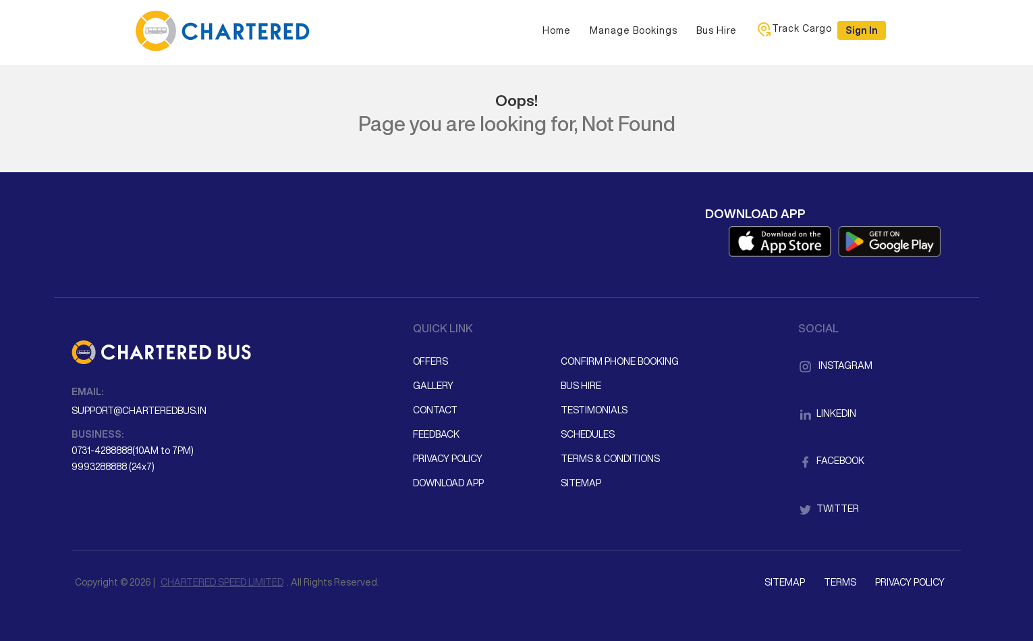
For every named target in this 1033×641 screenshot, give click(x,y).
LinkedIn (827, 413)
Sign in (861, 30)
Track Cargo (794, 29)
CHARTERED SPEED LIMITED (222, 582)
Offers (430, 361)
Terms (840, 582)
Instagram (835, 365)
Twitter (828, 509)
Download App (448, 483)
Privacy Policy (447, 458)
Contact (435, 410)
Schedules (588, 434)
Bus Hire (716, 30)
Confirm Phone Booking (620, 361)
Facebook (831, 461)
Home (556, 30)
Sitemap (581, 483)
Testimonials (594, 410)
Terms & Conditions (610, 458)
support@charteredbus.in (139, 410)
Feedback (436, 434)
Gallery (433, 385)
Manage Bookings (633, 30)
